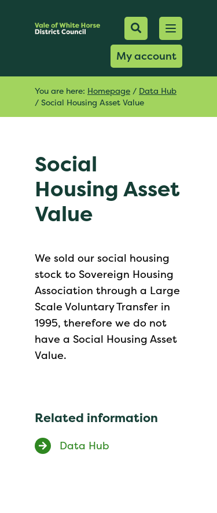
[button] (170, 28)
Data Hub (157, 90)
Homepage (108, 90)
